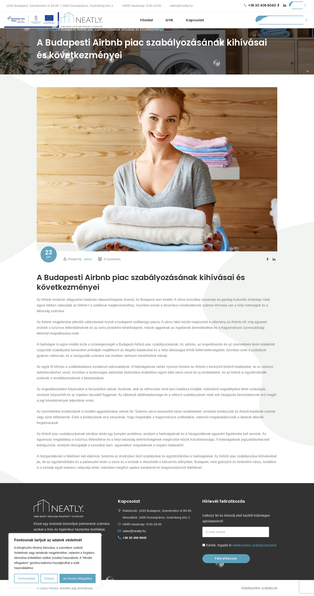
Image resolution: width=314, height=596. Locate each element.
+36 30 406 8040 (260, 5)
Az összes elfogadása (77, 578)
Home (41, 29)
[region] (54, 560)
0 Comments (109, 259)
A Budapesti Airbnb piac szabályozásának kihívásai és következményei (141, 282)
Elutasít (49, 578)
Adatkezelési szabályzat (259, 588)
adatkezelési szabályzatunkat (254, 545)
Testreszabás (26, 578)
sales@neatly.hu (181, 5)
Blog (52, 29)
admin (88, 259)
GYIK (169, 20)
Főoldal (146, 20)
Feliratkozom (226, 558)
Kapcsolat (195, 20)
